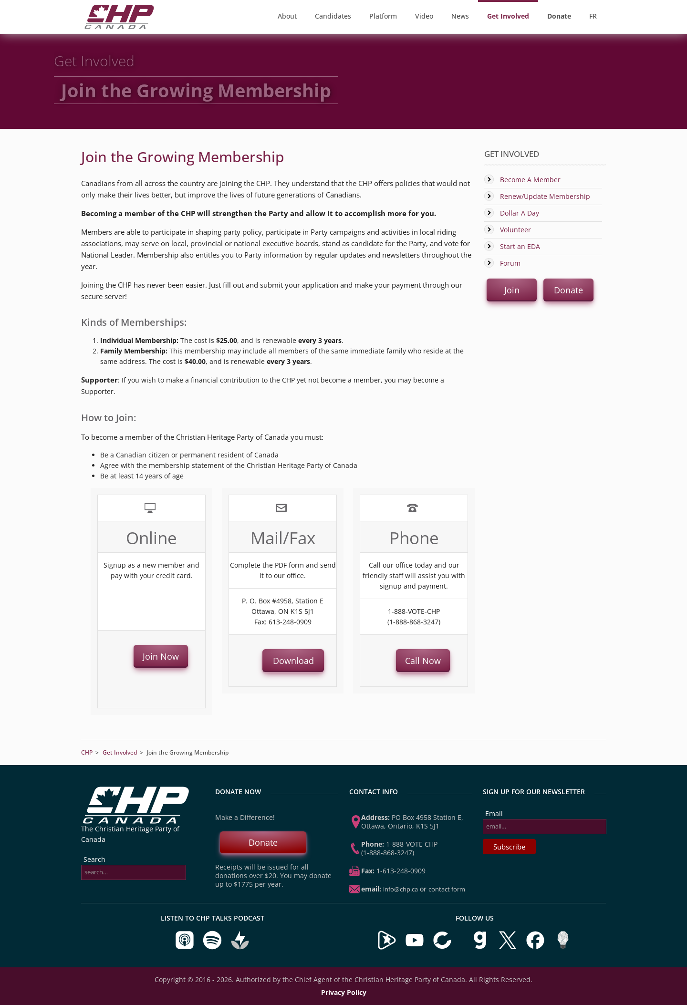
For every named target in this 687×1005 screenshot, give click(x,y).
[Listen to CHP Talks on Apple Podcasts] (185, 947)
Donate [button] (568, 290)
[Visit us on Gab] (481, 947)
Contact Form (446, 889)
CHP (87, 752)
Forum (510, 263)
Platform (383, 16)
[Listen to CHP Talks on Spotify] (213, 947)
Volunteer (515, 229)
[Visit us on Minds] (563, 947)
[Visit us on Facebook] (536, 947)
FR (593, 16)
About (287, 16)
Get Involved (120, 752)
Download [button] (292, 660)
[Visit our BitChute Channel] (443, 947)
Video (424, 16)
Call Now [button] (423, 660)
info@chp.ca (400, 889)
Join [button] (512, 290)
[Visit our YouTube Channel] (414, 947)
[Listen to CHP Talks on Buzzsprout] (240, 947)
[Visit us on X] (508, 947)
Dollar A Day (519, 213)
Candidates (333, 16)
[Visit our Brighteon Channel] (387, 947)
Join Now (161, 656)
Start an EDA (520, 246)
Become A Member (530, 179)
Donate (263, 842)
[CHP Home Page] (119, 26)
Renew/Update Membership (545, 196)
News (460, 16)
